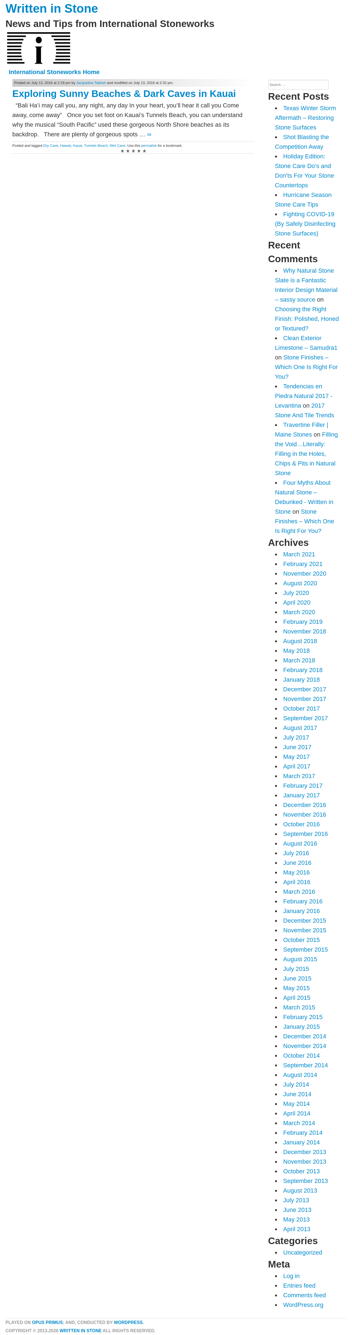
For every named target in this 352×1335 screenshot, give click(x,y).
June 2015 (297, 978)
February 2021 (303, 563)
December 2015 (304, 920)
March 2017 (299, 776)
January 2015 (301, 1026)
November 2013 (304, 1161)
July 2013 (296, 1200)
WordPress (128, 1322)
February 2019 (303, 621)
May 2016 (296, 872)
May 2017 (296, 756)
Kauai (77, 145)
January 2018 (301, 679)
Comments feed (304, 1295)
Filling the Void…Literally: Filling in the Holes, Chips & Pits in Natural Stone (306, 453)
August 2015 (300, 959)
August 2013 (300, 1190)
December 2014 (304, 1036)
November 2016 (304, 814)
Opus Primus (47, 1322)
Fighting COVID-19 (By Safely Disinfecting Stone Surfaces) (305, 224)
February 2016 (303, 901)
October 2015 (301, 939)
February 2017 (303, 785)
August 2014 (300, 1074)
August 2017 (300, 727)
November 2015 (304, 930)
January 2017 (301, 795)
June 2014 (297, 1094)
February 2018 (303, 670)
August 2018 (300, 641)
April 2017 (296, 766)
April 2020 (296, 602)
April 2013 (296, 1229)
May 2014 (296, 1103)
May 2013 (296, 1219)
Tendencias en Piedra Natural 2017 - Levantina (303, 396)
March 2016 (299, 891)
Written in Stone (52, 8)
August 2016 (300, 843)
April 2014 (296, 1113)
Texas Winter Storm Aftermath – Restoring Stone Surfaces (305, 118)
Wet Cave (117, 145)
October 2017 (301, 708)
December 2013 (304, 1152)
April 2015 (296, 997)
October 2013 (301, 1171)
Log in (291, 1275)
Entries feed (299, 1285)
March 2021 (299, 554)
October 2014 (301, 1055)
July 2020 (296, 592)
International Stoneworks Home (54, 72)
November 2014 (304, 1045)
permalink (149, 145)
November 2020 (304, 573)
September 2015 (305, 949)
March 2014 (299, 1123)
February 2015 (303, 1017)
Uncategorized (302, 1252)
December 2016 (304, 804)
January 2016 (301, 911)
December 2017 (304, 689)
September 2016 (305, 833)
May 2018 (296, 650)
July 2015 (296, 968)
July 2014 (296, 1084)
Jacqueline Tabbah (91, 83)
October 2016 (301, 824)
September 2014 (305, 1065)
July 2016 (296, 853)
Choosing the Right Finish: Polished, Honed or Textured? (307, 319)
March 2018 (299, 660)
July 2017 (296, 737)
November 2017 (304, 698)
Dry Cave (50, 145)
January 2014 (301, 1142)
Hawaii (65, 145)
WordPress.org (303, 1304)
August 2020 (300, 583)
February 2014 (303, 1132)
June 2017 (297, 747)
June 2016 (297, 862)
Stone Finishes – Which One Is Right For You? (306, 367)
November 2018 (304, 631)
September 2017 (305, 718)
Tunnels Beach (96, 145)
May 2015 (296, 988)
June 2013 (297, 1209)
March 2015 (299, 1007)
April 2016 (296, 882)
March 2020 (299, 612)
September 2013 (305, 1180)
